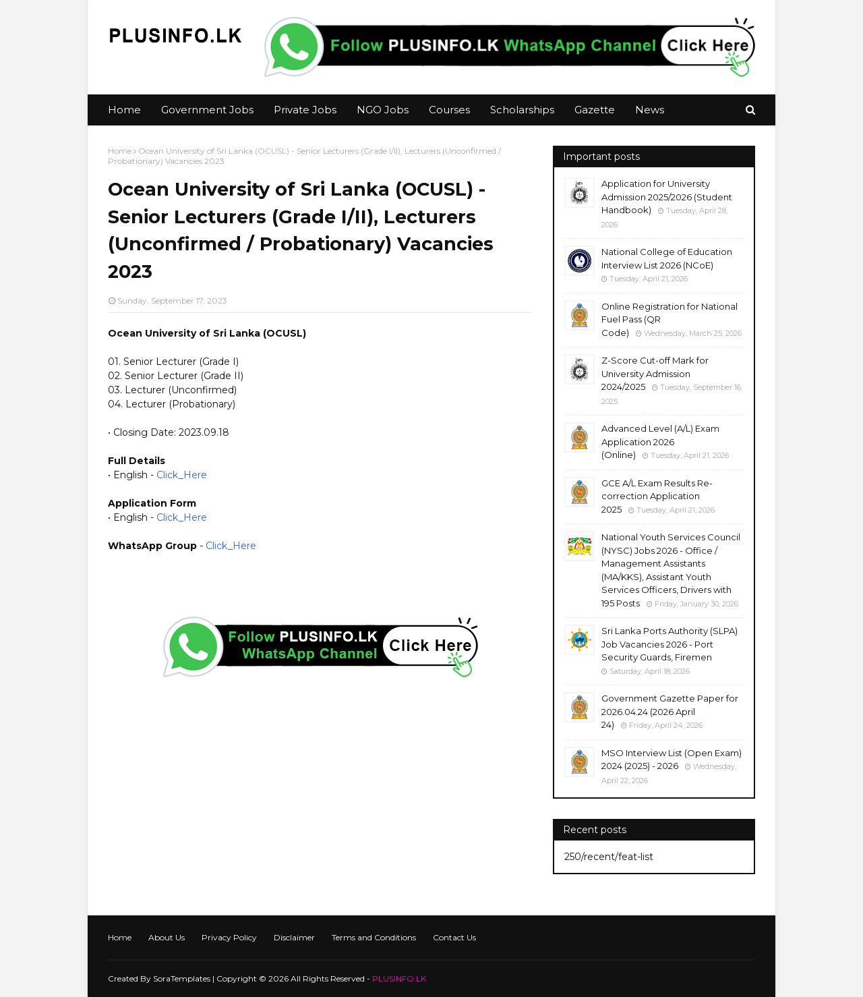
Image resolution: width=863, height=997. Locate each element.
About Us (166, 937)
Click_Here (181, 475)
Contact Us (454, 937)
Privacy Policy (229, 937)
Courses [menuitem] (449, 109)
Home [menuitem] (124, 109)
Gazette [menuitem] (594, 109)
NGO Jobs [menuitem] (383, 109)
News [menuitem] (649, 109)
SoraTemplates (181, 978)
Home (119, 151)
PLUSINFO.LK (399, 978)
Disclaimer (294, 937)
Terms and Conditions (374, 937)
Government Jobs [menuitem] (207, 109)
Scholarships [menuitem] (522, 109)
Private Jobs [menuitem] (305, 109)
